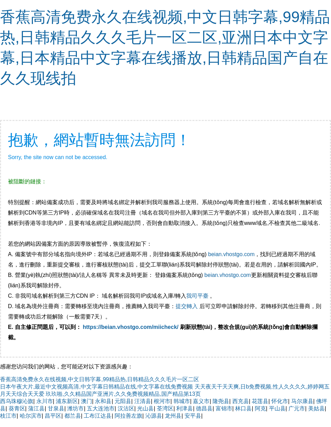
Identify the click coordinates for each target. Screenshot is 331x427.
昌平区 (53, 416)
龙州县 (173, 416)
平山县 (277, 408)
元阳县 (123, 401)
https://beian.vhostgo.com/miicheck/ (131, 327)
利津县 (184, 408)
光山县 (145, 408)
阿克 (260, 408)
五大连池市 (101, 408)
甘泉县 (56, 408)
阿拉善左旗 (128, 416)
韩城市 (181, 401)
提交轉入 (187, 306)
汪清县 (142, 401)
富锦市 (224, 408)
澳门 (86, 401)
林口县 (243, 408)
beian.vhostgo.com (231, 254)
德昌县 (204, 408)
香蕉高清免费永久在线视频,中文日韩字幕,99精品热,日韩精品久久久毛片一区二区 (99, 379)
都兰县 (72, 416)
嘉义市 (201, 401)
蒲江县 (36, 408)
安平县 (193, 416)
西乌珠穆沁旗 (16, 401)
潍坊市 (75, 408)
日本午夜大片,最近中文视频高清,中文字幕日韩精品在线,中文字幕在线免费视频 (96, 387)
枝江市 (8, 416)
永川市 (44, 401)
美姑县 (316, 408)
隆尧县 (221, 401)
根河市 (162, 401)
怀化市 (279, 401)
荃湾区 (165, 408)
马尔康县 (302, 401)
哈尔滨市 (31, 416)
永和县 (103, 401)
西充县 (240, 401)
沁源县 (153, 416)
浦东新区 (67, 401)
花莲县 (260, 401)
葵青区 (17, 408)
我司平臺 (198, 296)
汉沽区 (126, 408)
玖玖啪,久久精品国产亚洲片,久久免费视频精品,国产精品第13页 (123, 394)
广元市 (296, 408)
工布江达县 (97, 416)
